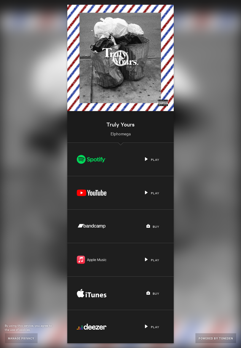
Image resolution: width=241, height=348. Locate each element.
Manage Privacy (21, 338)
